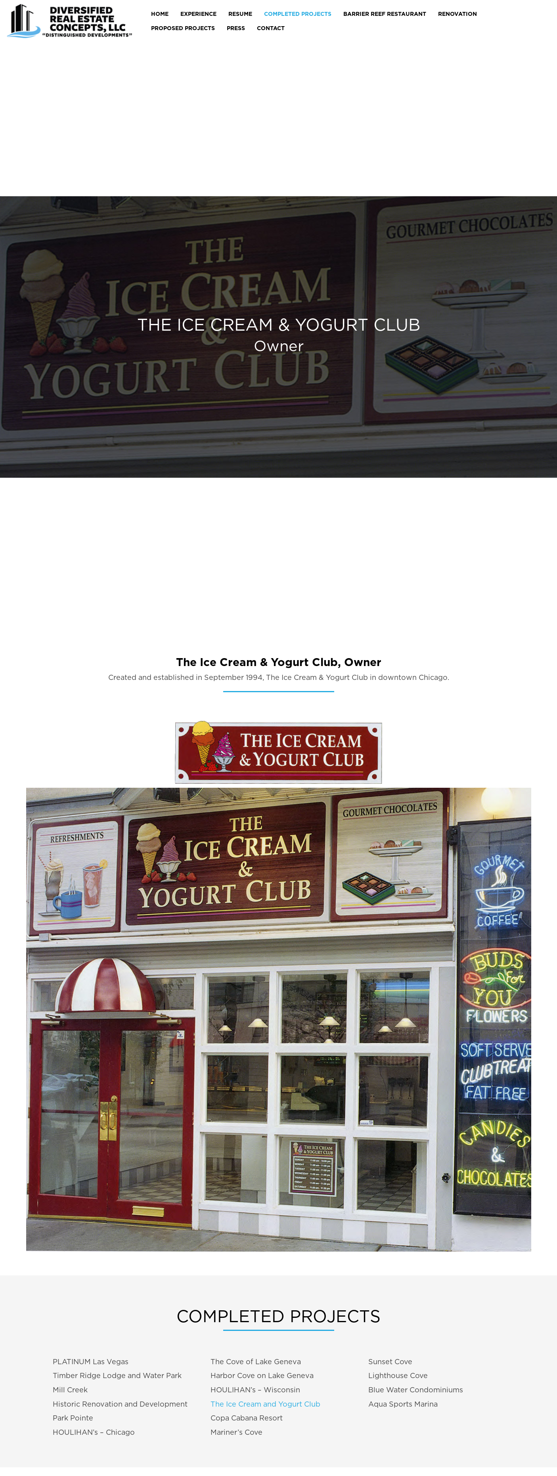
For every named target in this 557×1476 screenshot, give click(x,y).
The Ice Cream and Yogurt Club (265, 1404)
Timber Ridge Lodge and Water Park (117, 1375)
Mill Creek (70, 1390)
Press (236, 28)
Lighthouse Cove (398, 1375)
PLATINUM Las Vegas (90, 1361)
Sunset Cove (390, 1361)
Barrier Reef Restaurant (384, 14)
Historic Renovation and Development (120, 1404)
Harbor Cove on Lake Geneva (262, 1375)
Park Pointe (73, 1418)
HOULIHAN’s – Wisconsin (255, 1390)
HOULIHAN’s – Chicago (94, 1432)
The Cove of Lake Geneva (256, 1361)
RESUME (240, 14)
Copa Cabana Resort (247, 1418)
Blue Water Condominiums (415, 1390)
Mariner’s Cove (236, 1432)
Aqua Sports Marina (403, 1404)
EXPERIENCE (198, 14)
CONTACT (271, 28)
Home (159, 14)
